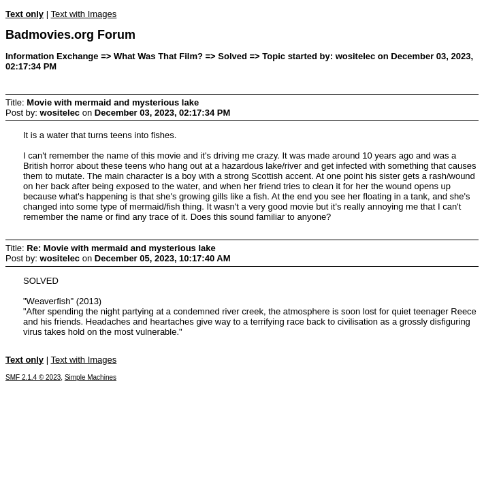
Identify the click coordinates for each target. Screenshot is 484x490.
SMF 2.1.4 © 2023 (33, 377)
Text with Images (83, 14)
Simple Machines (90, 377)
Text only (24, 14)
